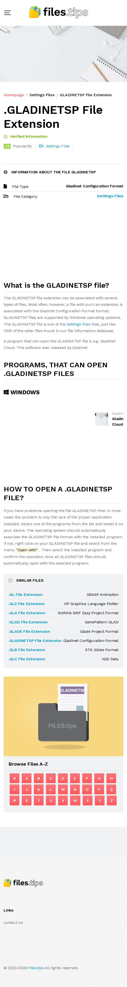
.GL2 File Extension (26, 603)
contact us (13, 922)
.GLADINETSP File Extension (35, 640)
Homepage (14, 95)
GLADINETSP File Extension (86, 95)
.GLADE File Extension (29, 631)
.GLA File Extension (26, 613)
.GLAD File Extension (28, 622)
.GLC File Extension (26, 659)
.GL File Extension (25, 594)
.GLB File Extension (26, 649)
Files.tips (36, 968)
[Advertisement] (63, 242)
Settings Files (42, 95)
